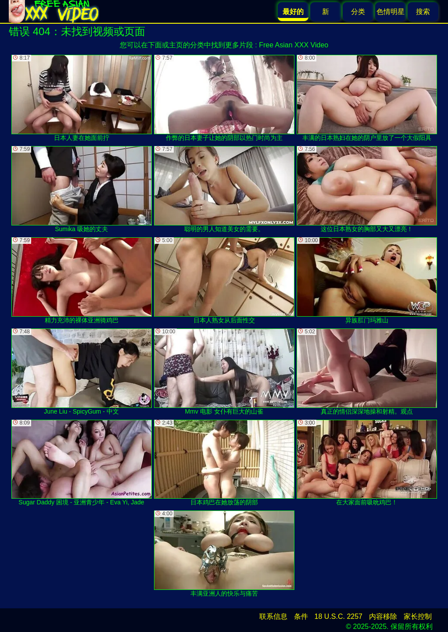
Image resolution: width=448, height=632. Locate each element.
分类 (358, 11)
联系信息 (273, 616)
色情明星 (390, 11)
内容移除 (383, 616)
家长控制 (418, 616)
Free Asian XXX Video (293, 45)
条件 (301, 616)
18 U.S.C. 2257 (338, 616)
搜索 (423, 11)
